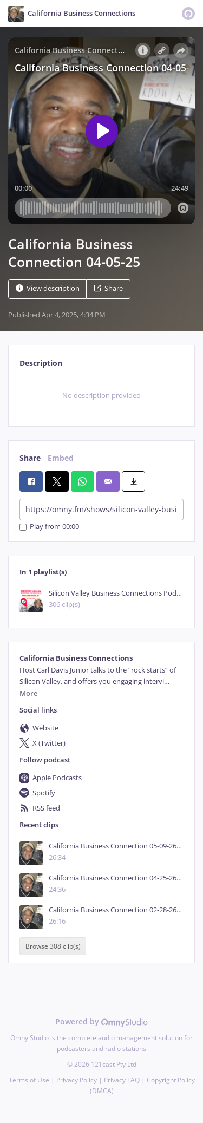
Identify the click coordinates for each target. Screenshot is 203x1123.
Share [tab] (30, 458)
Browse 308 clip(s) (53, 946)
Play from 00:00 (49, 527)
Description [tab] (40, 363)
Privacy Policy (76, 1080)
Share (108, 288)
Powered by (101, 1021)
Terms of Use (29, 1080)
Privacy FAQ (122, 1080)
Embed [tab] (61, 458)
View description (48, 288)
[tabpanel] (101, 395)
